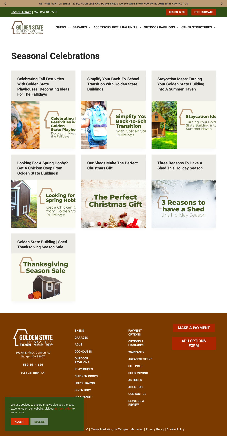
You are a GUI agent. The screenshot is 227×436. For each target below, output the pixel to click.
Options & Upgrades (135, 343)
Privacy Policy (155, 429)
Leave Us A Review (136, 403)
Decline (39, 421)
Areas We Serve (140, 359)
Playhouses (84, 369)
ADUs (78, 344)
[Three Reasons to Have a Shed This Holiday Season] (184, 204)
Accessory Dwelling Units (117, 27)
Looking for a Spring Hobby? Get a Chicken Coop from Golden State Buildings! (42, 168)
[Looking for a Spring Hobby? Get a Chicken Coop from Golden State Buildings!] (43, 204)
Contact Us (180, 3)
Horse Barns (85, 383)
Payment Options (135, 332)
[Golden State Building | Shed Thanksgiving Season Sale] (43, 277)
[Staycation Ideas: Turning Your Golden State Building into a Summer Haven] (184, 125)
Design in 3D (177, 12)
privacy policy (63, 408)
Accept (20, 421)
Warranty (136, 352)
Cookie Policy (175, 429)
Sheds (63, 27)
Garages (82, 27)
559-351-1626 (21, 12)
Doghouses (83, 351)
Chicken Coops (86, 376)
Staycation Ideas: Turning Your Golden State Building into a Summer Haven (180, 84)
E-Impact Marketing (130, 429)
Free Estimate (203, 12)
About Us (135, 387)
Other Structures (198, 27)
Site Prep (135, 366)
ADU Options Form (194, 343)
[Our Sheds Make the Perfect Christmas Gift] (113, 204)
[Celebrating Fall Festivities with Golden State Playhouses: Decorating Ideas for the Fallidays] (43, 125)
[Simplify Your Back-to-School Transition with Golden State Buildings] (113, 125)
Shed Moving (138, 373)
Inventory (83, 390)
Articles (135, 380)
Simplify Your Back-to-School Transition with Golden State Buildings (113, 84)
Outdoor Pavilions (161, 27)
